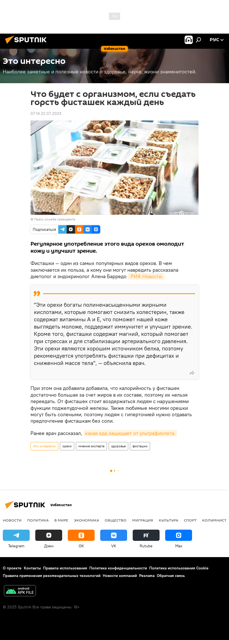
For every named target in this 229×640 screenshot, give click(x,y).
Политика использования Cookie (179, 568)
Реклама (147, 575)
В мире (61, 520)
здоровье (118, 446)
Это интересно (44, 446)
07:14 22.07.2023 (46, 113)
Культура (168, 520)
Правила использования (65, 568)
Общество (116, 520)
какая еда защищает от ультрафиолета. (130, 433)
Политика (38, 520)
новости (12, 520)
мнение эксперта (91, 446)
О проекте (12, 568)
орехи (67, 446)
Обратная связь (171, 575)
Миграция (142, 520)
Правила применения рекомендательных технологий (52, 575)
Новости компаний (120, 575)
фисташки (140, 446)
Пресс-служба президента (54, 219)
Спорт (190, 520)
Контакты (32, 568)
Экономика (86, 520)
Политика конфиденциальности (118, 568)
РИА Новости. (146, 276)
